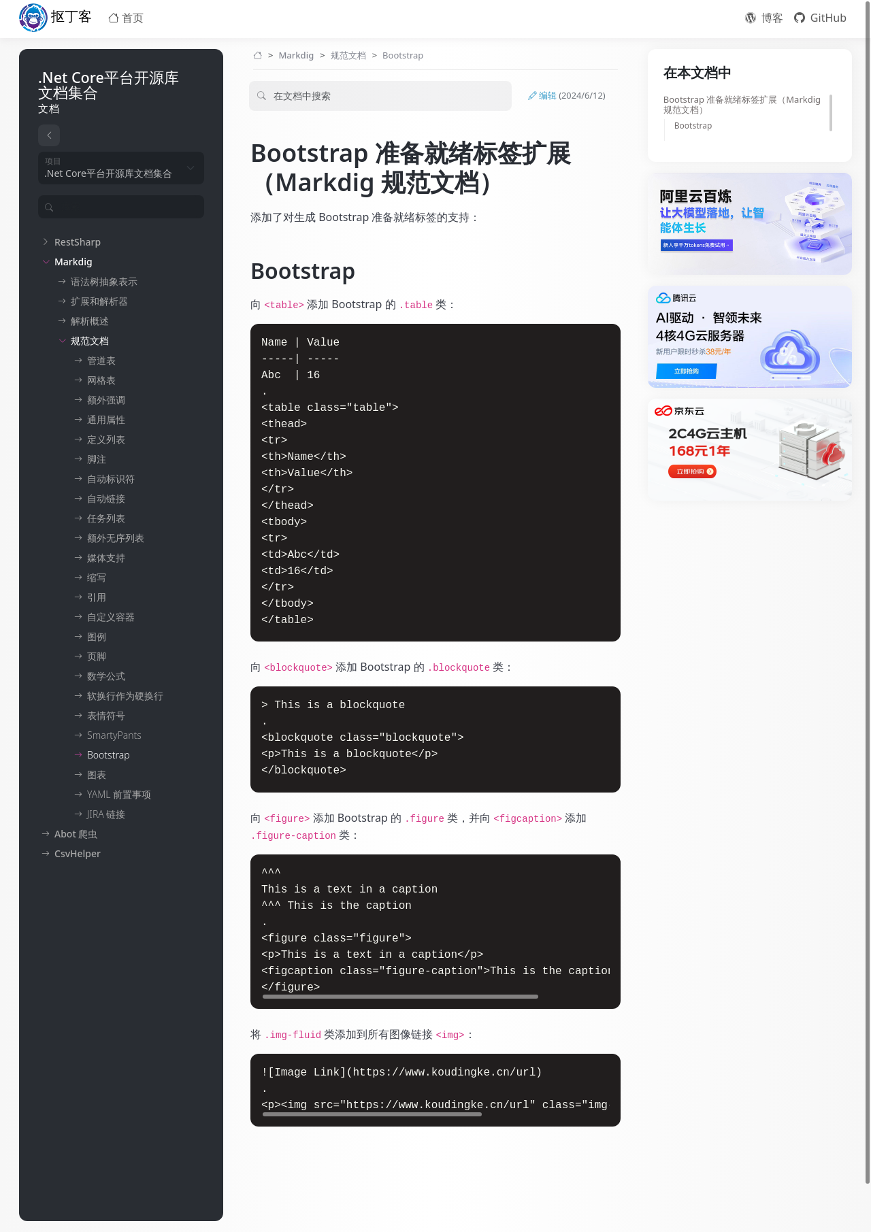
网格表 (101, 379)
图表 (96, 774)
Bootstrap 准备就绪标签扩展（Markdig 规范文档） (742, 104)
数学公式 (106, 675)
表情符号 (106, 715)
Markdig (73, 261)
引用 (96, 596)
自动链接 (106, 498)
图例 (96, 636)
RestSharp (77, 241)
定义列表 (106, 439)
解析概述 (90, 320)
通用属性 (106, 419)
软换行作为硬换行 (125, 695)
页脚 (96, 656)
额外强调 (106, 399)
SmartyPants (114, 735)
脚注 (96, 458)
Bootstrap (108, 754)
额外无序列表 (115, 537)
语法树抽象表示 (104, 281)
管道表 (101, 360)
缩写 (96, 577)
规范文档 (90, 340)
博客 (764, 17)
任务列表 (106, 518)
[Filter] (125, 206)
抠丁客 (55, 17)
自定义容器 (111, 616)
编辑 (567, 95)
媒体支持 (106, 557)
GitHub (820, 17)
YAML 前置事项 (119, 794)
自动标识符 (111, 478)
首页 (126, 17)
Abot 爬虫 (75, 833)
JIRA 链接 (106, 814)
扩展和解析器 (99, 301)
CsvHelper (77, 853)
